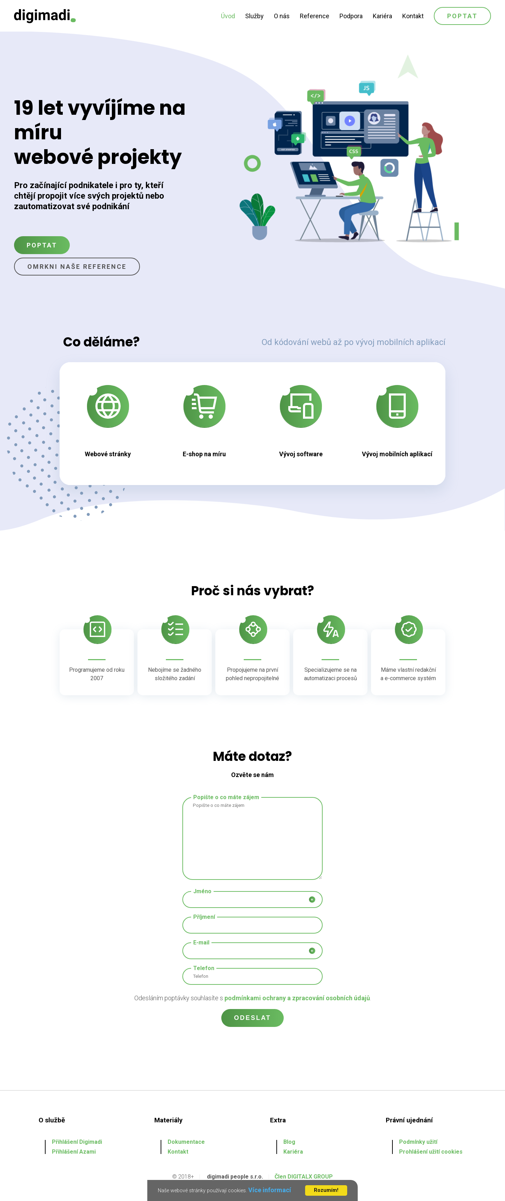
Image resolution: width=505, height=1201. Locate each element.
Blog (289, 1142)
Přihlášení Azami (74, 1151)
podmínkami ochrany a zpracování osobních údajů (297, 998)
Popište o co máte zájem (226, 797)
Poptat (462, 16)
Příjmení (204, 917)
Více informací (269, 1190)
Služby (254, 16)
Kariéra (382, 16)
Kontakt (413, 16)
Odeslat (252, 1017)
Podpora (351, 16)
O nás (282, 16)
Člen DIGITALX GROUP (304, 1176)
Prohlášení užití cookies (431, 1151)
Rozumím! (326, 1190)
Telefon (203, 968)
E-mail (201, 942)
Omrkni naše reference (77, 266)
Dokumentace (186, 1142)
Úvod (228, 16)
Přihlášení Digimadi (77, 1142)
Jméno (202, 891)
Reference (314, 16)
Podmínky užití (418, 1142)
